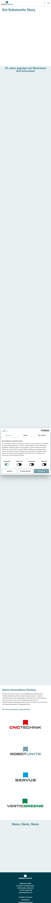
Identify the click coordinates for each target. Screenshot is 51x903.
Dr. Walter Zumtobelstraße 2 (25, 886)
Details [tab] (25, 435)
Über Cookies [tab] (42, 435)
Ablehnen (9, 471)
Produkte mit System (25, 897)
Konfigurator (25, 900)
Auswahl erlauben (25, 471)
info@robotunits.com (25, 892)
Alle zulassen (41, 471)
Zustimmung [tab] (9, 435)
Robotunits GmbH (25, 883)
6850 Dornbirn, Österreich (25, 888)
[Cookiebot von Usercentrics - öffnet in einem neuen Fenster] (42, 430)
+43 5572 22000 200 (25, 890)
